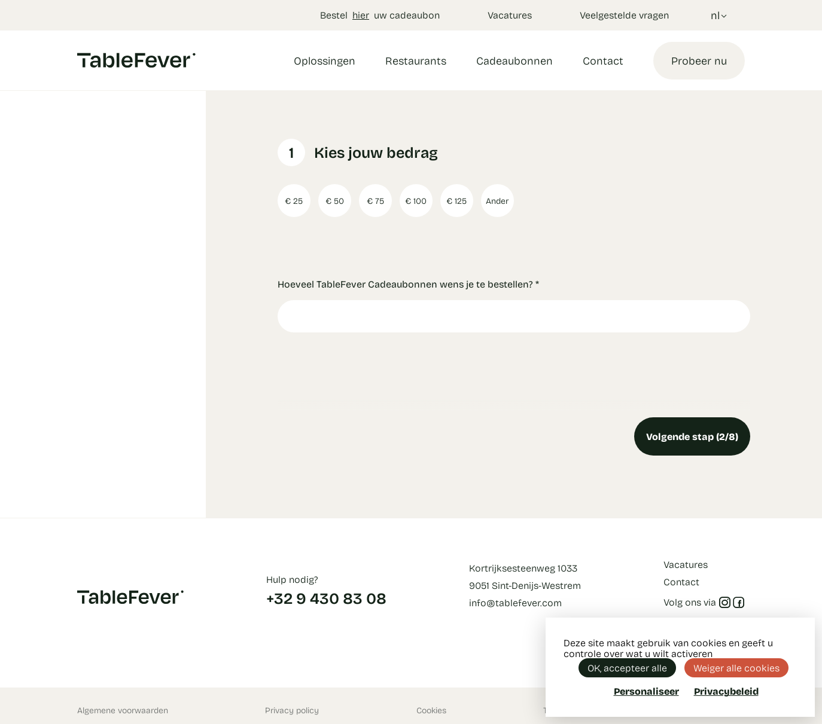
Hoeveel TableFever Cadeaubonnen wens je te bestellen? (408, 284)
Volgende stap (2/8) (692, 436)
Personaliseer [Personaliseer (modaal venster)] (646, 690)
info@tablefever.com (515, 602)
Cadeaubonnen (514, 60)
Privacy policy (292, 710)
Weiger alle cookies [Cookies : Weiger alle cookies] (736, 667)
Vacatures (510, 15)
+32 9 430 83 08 (326, 598)
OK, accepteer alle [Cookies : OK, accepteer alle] (627, 667)
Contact (603, 60)
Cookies (431, 710)
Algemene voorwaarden (122, 710)
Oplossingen (324, 60)
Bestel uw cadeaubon (380, 15)
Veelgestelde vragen (624, 15)
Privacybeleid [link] (726, 691)
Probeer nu (699, 60)
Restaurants (415, 60)
